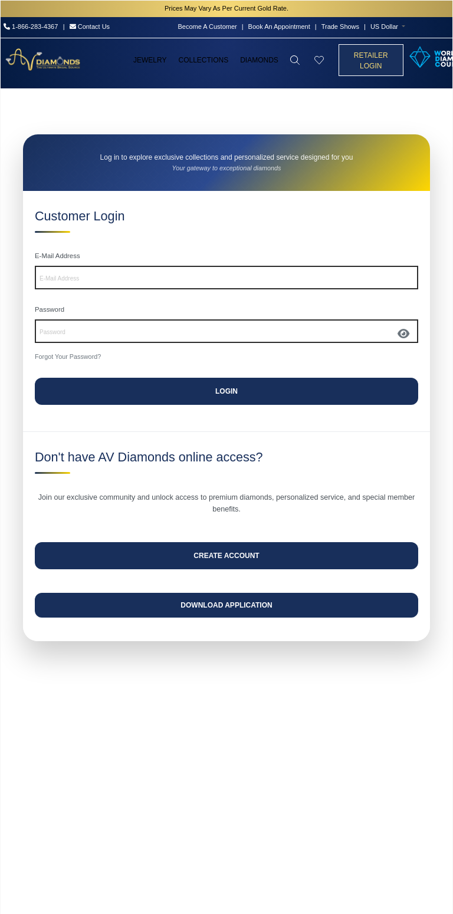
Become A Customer (207, 26)
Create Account (226, 556)
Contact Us (90, 26)
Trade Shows (340, 26)
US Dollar (384, 26)
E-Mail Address (57, 255)
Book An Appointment (279, 26)
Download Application (226, 605)
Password (49, 309)
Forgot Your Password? (68, 356)
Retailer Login (371, 60)
